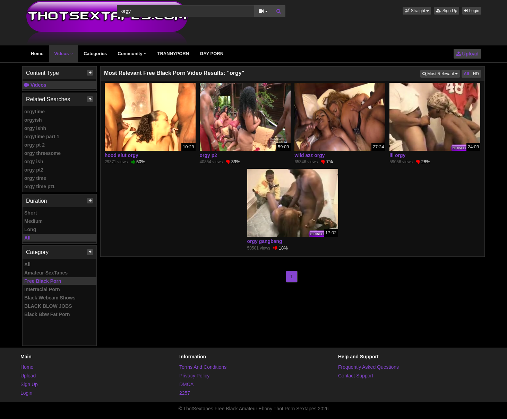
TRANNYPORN (173, 53)
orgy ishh (35, 128)
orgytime (34, 111)
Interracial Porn (42, 289)
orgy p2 (208, 155)
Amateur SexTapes (46, 273)
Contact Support (355, 375)
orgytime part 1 (41, 136)
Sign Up (446, 10)
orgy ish (33, 161)
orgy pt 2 (34, 145)
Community (132, 53)
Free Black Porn (42, 281)
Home (37, 53)
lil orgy (397, 155)
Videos (63, 53)
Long (30, 229)
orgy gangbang (264, 241)
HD (476, 73)
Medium (33, 221)
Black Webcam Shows (50, 297)
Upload (467, 53)
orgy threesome (42, 153)
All (27, 238)
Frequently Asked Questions (368, 367)
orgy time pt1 (39, 186)
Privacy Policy (194, 375)
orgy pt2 (33, 170)
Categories (95, 53)
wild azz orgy (309, 155)
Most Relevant (441, 73)
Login (471, 10)
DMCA (186, 384)
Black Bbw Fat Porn (47, 314)
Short (30, 213)
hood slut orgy (121, 155)
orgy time (35, 178)
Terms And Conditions (202, 367)
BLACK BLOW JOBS (48, 306)
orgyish (33, 120)
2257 (184, 393)
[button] (417, 11)
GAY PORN (211, 53)
